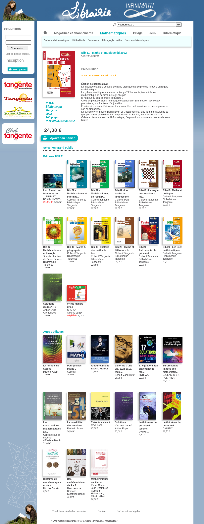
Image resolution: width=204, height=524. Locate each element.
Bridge (138, 33)
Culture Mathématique (56, 40)
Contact (102, 511)
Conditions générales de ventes (69, 511)
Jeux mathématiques (137, 40)
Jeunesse (93, 40)
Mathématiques (113, 33)
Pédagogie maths (112, 40)
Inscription (15, 60)
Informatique (172, 33)
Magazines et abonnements (73, 33)
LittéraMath (78, 40)
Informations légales (128, 511)
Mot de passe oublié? (18, 53)
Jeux (153, 33)
